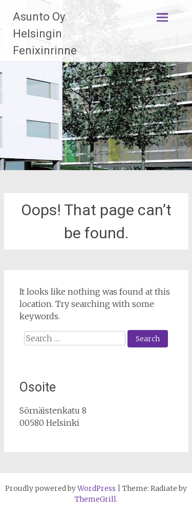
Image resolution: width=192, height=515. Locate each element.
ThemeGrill (95, 499)
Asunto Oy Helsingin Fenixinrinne (45, 33)
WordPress (96, 488)
